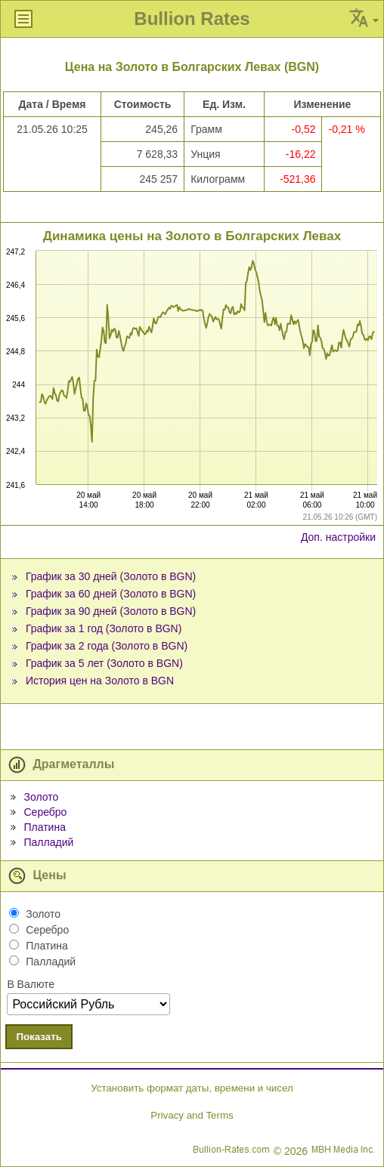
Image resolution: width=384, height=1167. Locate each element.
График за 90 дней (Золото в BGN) (111, 611)
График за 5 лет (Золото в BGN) (104, 663)
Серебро (45, 812)
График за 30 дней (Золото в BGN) (111, 576)
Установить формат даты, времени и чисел (192, 1088)
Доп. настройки (338, 537)
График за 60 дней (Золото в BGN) (111, 594)
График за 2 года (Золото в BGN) (106, 646)
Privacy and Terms (191, 1115)
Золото (40, 797)
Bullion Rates (191, 18)
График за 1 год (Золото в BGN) (104, 628)
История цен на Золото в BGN (100, 681)
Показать (39, 1036)
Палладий (48, 842)
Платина (44, 827)
